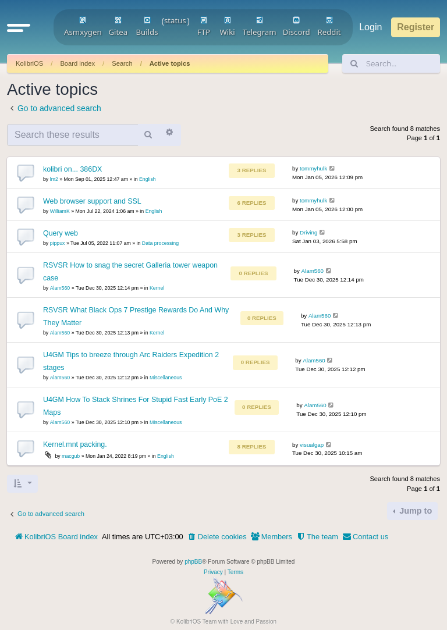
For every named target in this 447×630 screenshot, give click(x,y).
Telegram (259, 26)
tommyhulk (313, 168)
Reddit (329, 26)
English (147, 179)
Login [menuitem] (370, 27)
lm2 (54, 179)
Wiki (227, 26)
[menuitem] (217, 537)
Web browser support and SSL (92, 201)
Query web (60, 233)
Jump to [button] (414, 510)
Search (122, 63)
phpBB (193, 561)
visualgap (312, 445)
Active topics (170, 63)
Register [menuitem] (415, 27)
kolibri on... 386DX (72, 169)
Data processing (160, 243)
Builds (147, 26)
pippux (57, 243)
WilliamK (60, 211)
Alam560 (60, 288)
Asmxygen (83, 26)
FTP (203, 26)
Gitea (117, 26)
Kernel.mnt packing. (75, 444)
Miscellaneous (166, 377)
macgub (71, 456)
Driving (308, 232)
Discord (296, 26)
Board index (77, 63)
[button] (18, 27)
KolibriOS (29, 63)
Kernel (157, 288)
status (175, 20)
